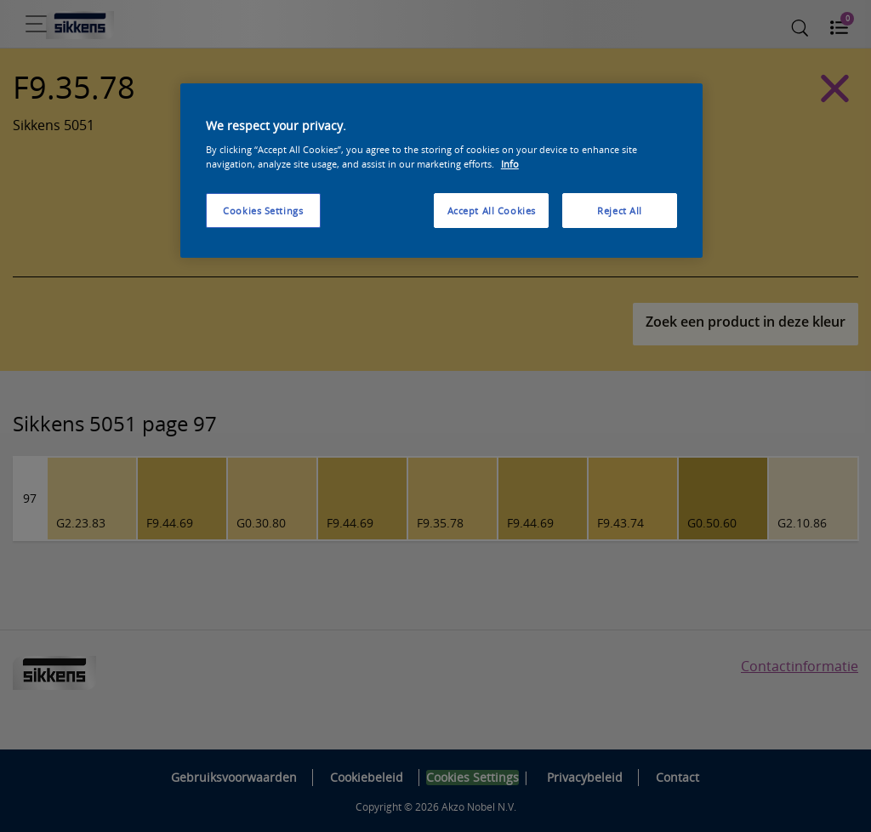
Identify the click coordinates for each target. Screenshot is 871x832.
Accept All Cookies (491, 210)
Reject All (619, 210)
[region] (441, 171)
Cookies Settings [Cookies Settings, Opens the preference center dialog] (263, 210)
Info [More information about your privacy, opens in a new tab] (510, 163)
